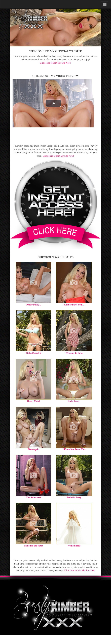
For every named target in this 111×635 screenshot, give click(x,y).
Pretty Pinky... (33, 304)
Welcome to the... (74, 353)
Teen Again (33, 449)
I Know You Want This (74, 449)
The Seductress (33, 497)
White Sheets (74, 545)
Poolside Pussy (74, 497)
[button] (53, 103)
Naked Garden (33, 353)
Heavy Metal (33, 401)
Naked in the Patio (33, 545)
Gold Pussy (74, 401)
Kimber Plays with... (74, 304)
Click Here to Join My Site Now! (55, 63)
